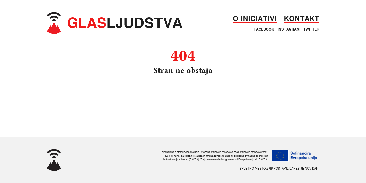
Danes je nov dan (304, 168)
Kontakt (301, 19)
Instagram (289, 29)
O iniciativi (255, 19)
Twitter (311, 29)
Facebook (264, 29)
